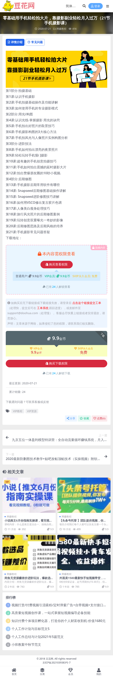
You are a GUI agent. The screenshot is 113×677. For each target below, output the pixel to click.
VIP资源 (32, 411)
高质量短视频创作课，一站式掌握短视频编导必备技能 (51, 613)
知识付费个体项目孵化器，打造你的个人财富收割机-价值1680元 (59, 621)
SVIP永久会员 (83, 348)
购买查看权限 (57, 264)
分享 (71, 418)
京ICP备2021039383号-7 (57, 662)
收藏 (84, 418)
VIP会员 (36, 348)
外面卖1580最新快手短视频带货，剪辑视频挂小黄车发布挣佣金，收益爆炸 (83, 579)
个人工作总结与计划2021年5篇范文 (38, 636)
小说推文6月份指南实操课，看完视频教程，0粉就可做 (28, 522)
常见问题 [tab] (35, 42)
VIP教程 (17, 411)
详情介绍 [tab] (15, 42)
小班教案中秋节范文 (26, 644)
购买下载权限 (57, 363)
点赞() (99, 418)
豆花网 (49, 658)
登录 (95, 6)
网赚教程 (61, 28)
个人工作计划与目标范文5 (31, 628)
